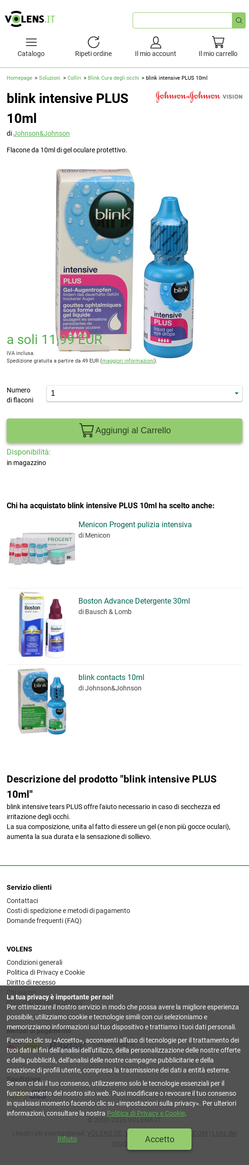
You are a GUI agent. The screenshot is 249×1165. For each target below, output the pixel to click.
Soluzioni (49, 78)
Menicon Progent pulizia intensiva (135, 524)
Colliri (74, 78)
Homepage (19, 78)
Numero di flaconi (20, 395)
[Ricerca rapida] (239, 20)
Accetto (159, 1139)
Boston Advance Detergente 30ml (134, 601)
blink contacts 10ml (111, 677)
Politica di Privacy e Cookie (46, 972)
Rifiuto (67, 1139)
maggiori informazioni (128, 361)
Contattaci (22, 900)
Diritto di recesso (31, 982)
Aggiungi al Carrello (124, 430)
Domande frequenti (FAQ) (44, 920)
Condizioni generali (34, 962)
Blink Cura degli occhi (113, 78)
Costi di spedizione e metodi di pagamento (68, 910)
